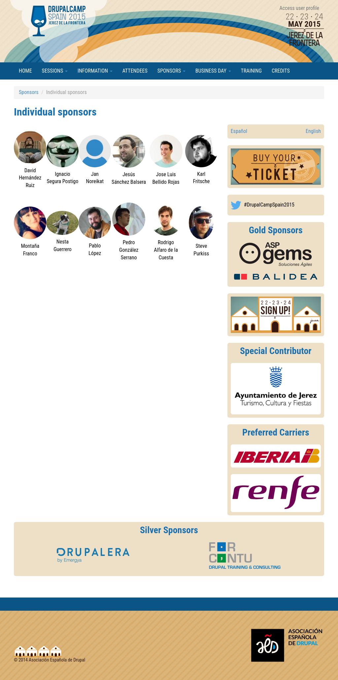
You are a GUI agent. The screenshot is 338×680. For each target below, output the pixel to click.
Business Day (213, 71)
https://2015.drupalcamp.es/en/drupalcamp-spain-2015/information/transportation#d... (276, 456)
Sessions (55, 71)
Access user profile (299, 8)
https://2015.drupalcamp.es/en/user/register (276, 315)
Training (251, 71)
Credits (281, 71)
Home (25, 71)
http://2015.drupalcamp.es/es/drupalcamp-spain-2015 (276, 166)
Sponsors (171, 71)
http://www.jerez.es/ (276, 388)
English (313, 131)
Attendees (135, 71)
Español (239, 131)
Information (95, 71)
